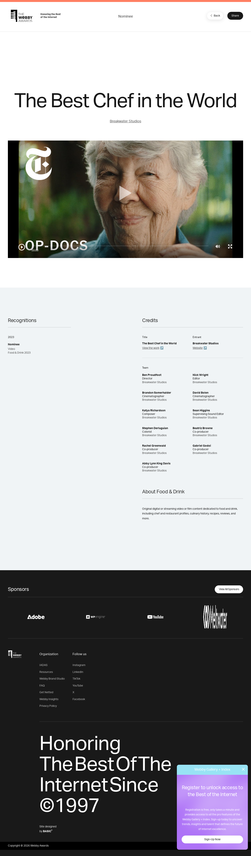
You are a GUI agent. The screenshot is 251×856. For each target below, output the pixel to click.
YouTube (78, 685)
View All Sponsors (229, 589)
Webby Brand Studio (52, 678)
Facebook (79, 699)
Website (198, 348)
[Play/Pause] (22, 247)
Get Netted (46, 692)
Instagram (79, 665)
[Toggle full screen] (230, 246)
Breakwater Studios (125, 121)
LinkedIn (78, 672)
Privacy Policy (48, 706)
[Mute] (218, 246)
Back (214, 16)
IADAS (43, 665)
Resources (46, 672)
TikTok (76, 678)
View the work (150, 348)
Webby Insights (48, 699)
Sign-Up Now (212, 839)
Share (235, 15)
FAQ (42, 685)
